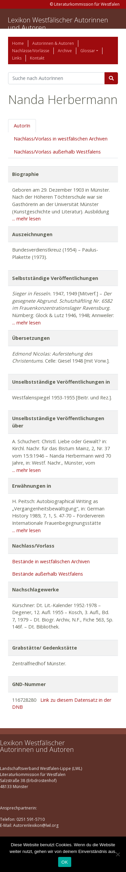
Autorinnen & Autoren (53, 43)
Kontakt (37, 58)
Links (17, 58)
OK (64, 862)
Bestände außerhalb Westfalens (47, 574)
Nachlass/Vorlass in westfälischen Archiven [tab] (61, 138)
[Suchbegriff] (56, 78)
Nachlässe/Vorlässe (30, 51)
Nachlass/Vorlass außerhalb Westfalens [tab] (57, 152)
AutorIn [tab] (22, 125)
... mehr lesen (26, 218)
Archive (65, 51)
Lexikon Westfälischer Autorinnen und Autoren (58, 23)
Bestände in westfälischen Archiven (51, 561)
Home (18, 43)
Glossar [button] (87, 51)
